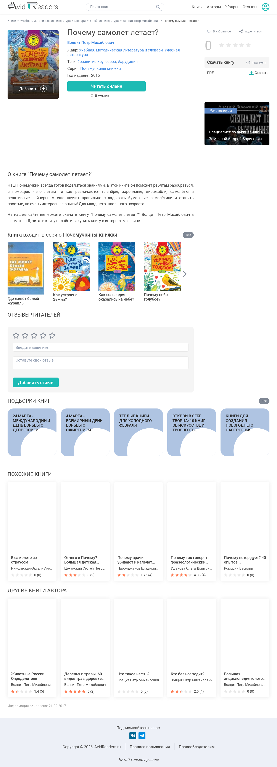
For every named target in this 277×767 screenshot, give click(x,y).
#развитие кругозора (96, 61)
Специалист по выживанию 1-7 (237, 132)
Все (188, 235)
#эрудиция (128, 61)
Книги (197, 7)
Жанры (231, 7)
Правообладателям (197, 747)
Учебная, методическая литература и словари (121, 50)
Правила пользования (150, 747)
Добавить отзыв (37, 382)
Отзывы (250, 7)
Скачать (261, 73)
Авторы (214, 7)
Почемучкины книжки (100, 68)
